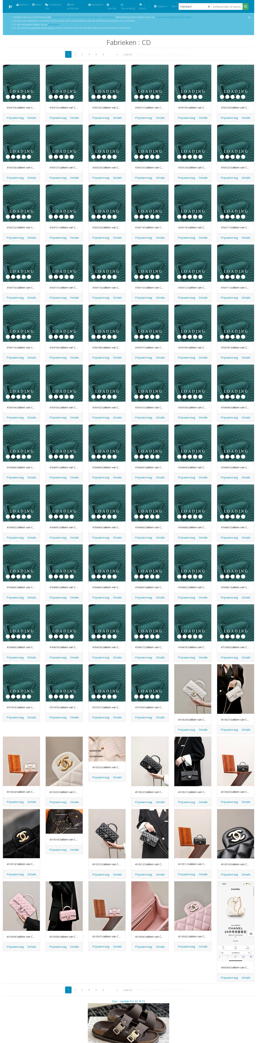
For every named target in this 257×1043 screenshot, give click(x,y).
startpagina (54, 24)
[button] (31, 118)
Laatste (127, 54)
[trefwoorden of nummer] (227, 6)
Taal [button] (172, 6)
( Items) (142, 6)
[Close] (249, 17)
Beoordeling (128, 6)
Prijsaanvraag (15, 118)
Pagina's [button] (160, 6)
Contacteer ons (53, 6)
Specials (111, 6)
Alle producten (73, 6)
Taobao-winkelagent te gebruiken (173, 17)
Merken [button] (21, 4)
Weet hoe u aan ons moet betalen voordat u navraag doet (83, 17)
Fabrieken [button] (95, 4)
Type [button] (36, 4)
